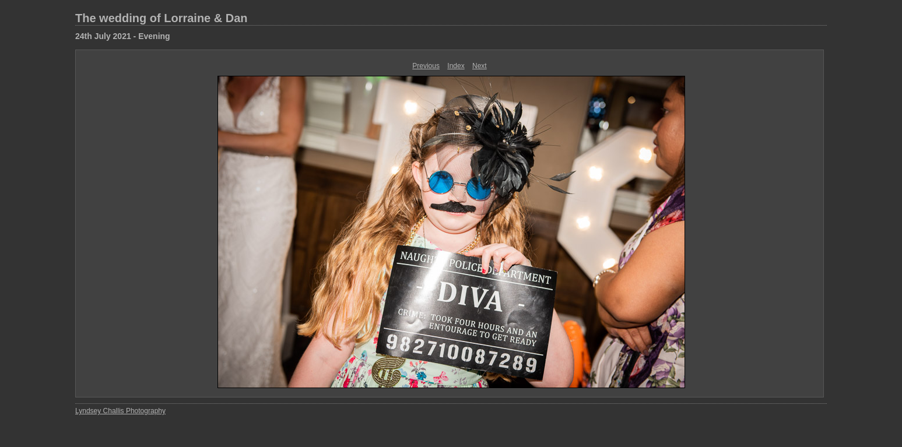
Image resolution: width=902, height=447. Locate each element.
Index (455, 66)
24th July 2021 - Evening (122, 36)
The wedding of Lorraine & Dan (161, 18)
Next (479, 66)
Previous (426, 66)
